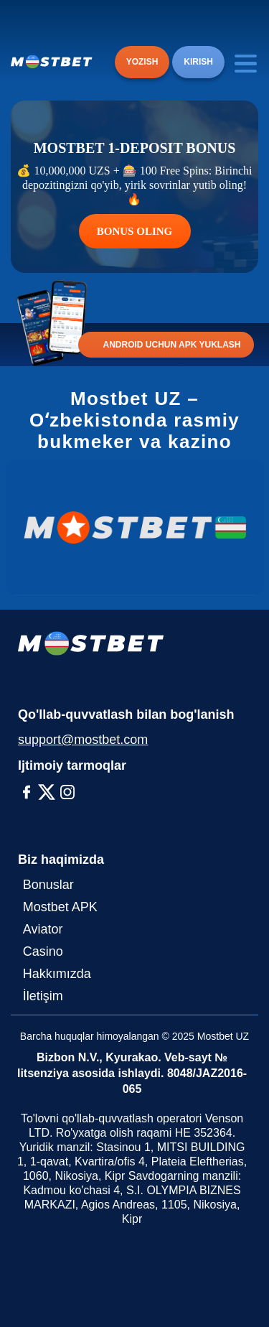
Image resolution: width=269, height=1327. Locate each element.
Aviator (43, 929)
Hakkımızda (57, 974)
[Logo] (52, 61)
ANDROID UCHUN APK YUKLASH (171, 345)
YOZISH (142, 62)
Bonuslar (48, 884)
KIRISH (198, 62)
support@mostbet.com (83, 739)
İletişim (43, 996)
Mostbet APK (60, 907)
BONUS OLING (134, 231)
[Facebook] (26, 792)
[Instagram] (67, 792)
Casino (43, 951)
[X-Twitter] (46, 792)
